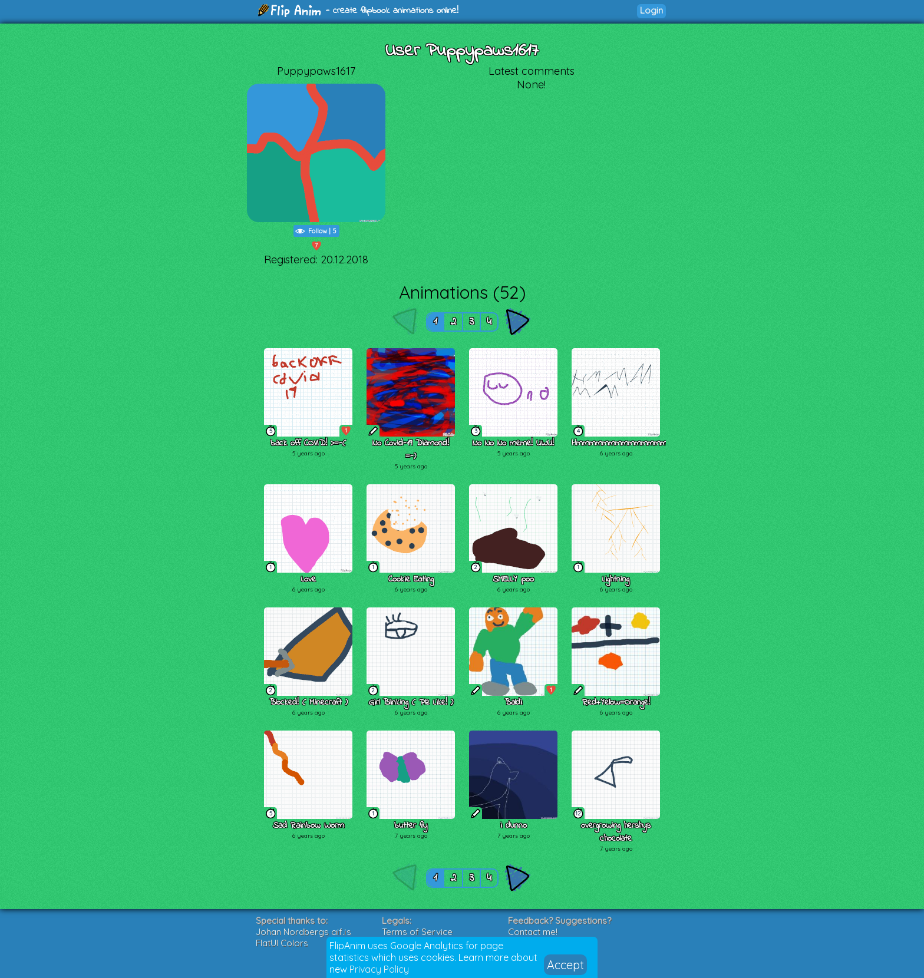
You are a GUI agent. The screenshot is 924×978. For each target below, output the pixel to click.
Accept (565, 964)
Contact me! (532, 931)
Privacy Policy (379, 969)
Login (651, 10)
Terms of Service (417, 931)
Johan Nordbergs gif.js (303, 931)
